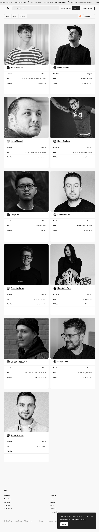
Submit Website (88, 8)
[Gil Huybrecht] (61, 67)
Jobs (51, 499)
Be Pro (76, 8)
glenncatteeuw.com (40, 377)
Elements (7, 502)
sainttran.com (88, 304)
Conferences (8, 509)
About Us (53, 509)
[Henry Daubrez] (61, 141)
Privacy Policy (28, 521)
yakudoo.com (42, 157)
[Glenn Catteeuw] (17, 361)
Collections (7, 499)
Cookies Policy (8, 521)
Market (52, 502)
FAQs (52, 505)
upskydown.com (87, 157)
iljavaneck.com (41, 83)
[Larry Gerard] (60, 361)
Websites (7, 495)
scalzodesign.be (87, 230)
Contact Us (53, 512)
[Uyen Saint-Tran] (62, 288)
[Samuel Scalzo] (61, 214)
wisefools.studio (41, 304)
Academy (53, 495)
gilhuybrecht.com (87, 83)
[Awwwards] (8, 8)
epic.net (43, 230)
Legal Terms (18, 521)
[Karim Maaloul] (15, 141)
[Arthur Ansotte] (15, 435)
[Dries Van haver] (15, 288)
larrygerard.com (87, 377)
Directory (7, 505)
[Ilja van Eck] (15, 67)
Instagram (50, 521)
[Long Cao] (13, 214)
